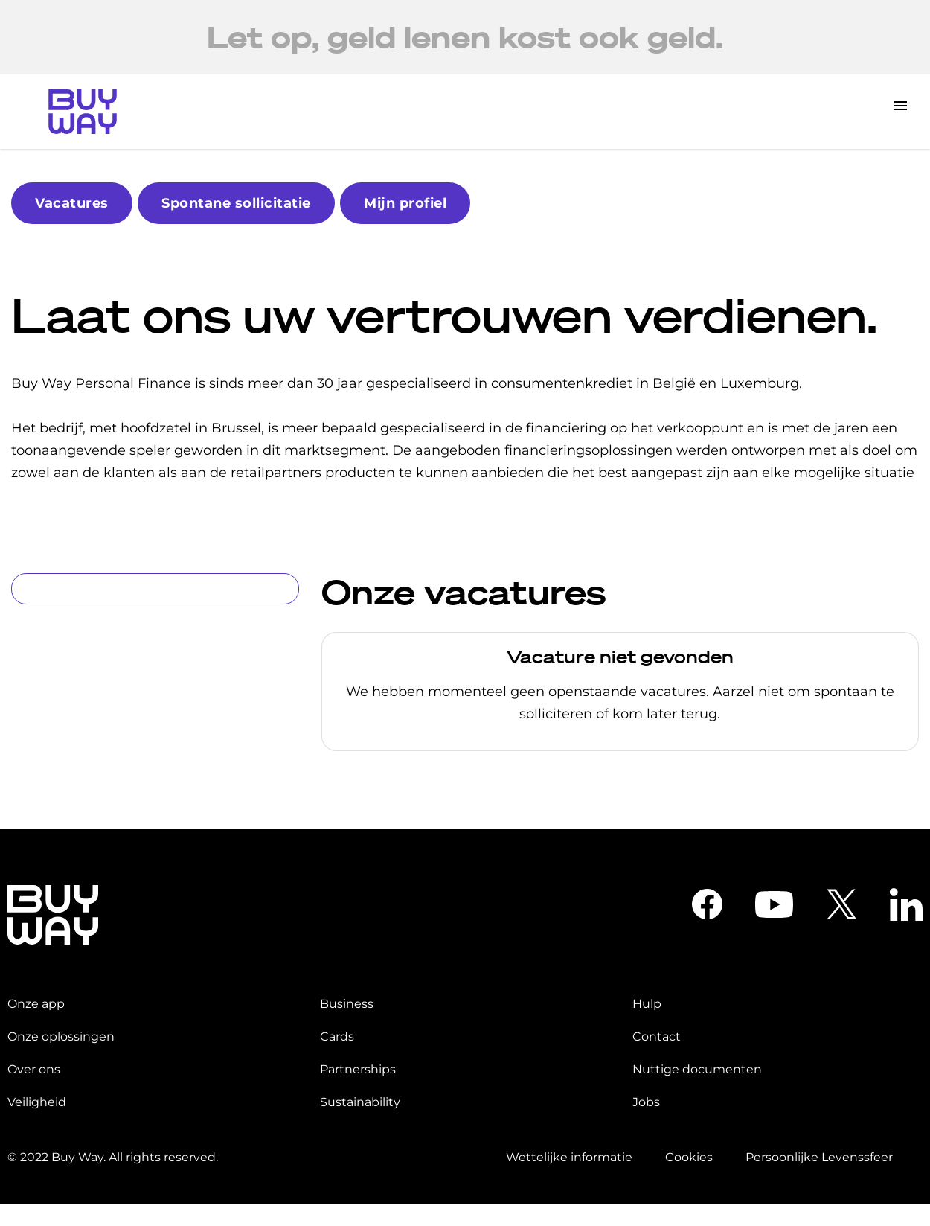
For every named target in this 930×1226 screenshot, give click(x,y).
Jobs (646, 1102)
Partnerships (358, 1069)
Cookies (689, 1157)
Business (346, 1004)
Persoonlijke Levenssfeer (819, 1157)
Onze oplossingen (61, 1036)
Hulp (646, 1004)
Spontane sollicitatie (236, 203)
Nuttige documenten (697, 1069)
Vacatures (72, 203)
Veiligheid (36, 1102)
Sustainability (360, 1102)
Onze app (36, 1004)
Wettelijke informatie (569, 1157)
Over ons (33, 1069)
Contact (656, 1036)
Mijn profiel (405, 203)
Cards (337, 1036)
